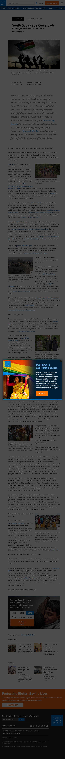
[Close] (61, 360)
